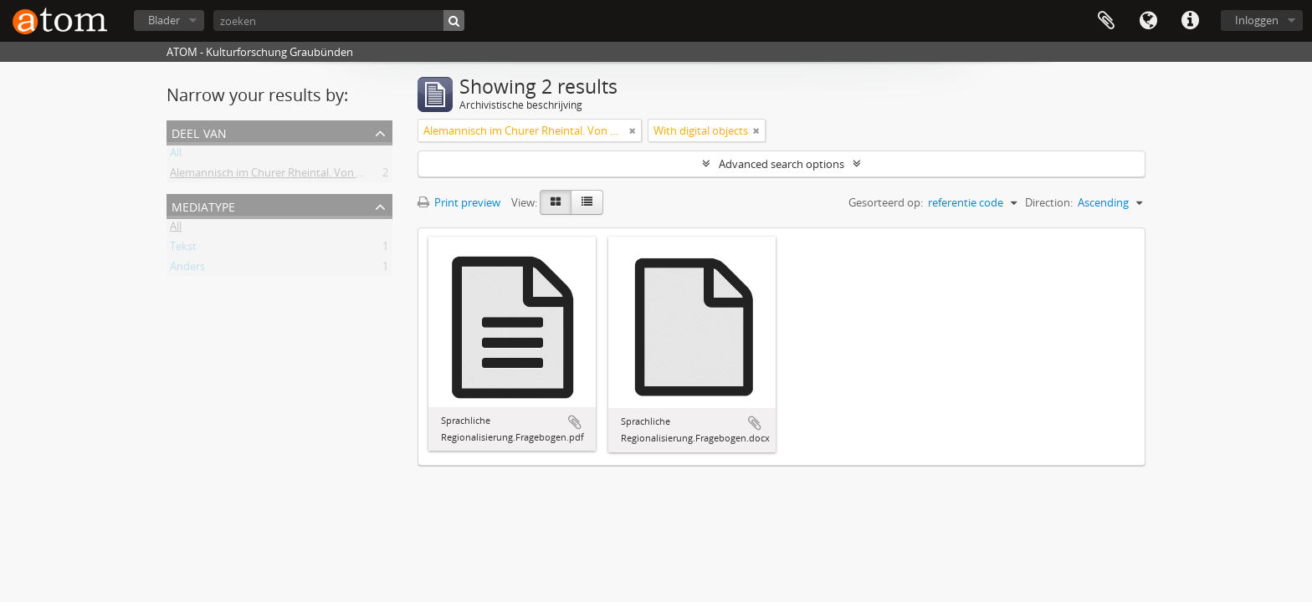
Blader (164, 20)
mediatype (203, 205)
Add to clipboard (574, 422)
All (176, 155)
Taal (1148, 21)
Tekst (183, 249)
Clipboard (1106, 21)
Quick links (1190, 21)
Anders (187, 269)
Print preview (459, 202)
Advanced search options (781, 163)
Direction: (1049, 202)
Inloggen (1257, 20)
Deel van (199, 131)
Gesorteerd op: (885, 202)
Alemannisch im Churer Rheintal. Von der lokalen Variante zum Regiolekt (349, 175)
